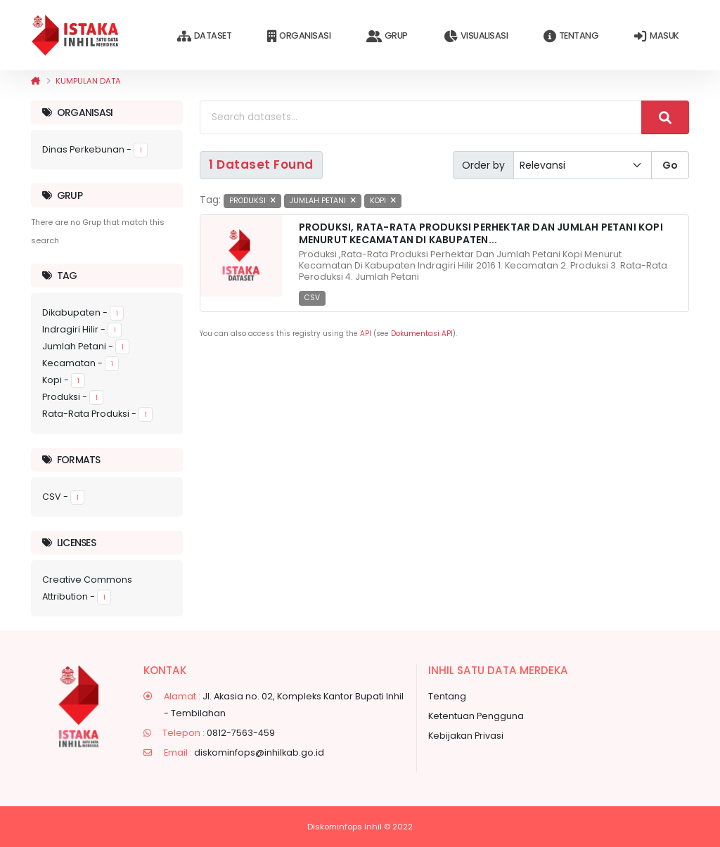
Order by (483, 165)
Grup (387, 36)
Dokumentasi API (422, 333)
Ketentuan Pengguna (476, 716)
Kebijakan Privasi (465, 736)
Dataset (204, 36)
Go (670, 165)
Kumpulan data (88, 80)
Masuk (656, 36)
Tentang (571, 36)
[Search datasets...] (421, 117)
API (365, 333)
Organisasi (298, 36)
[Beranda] (35, 80)
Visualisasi (476, 36)
